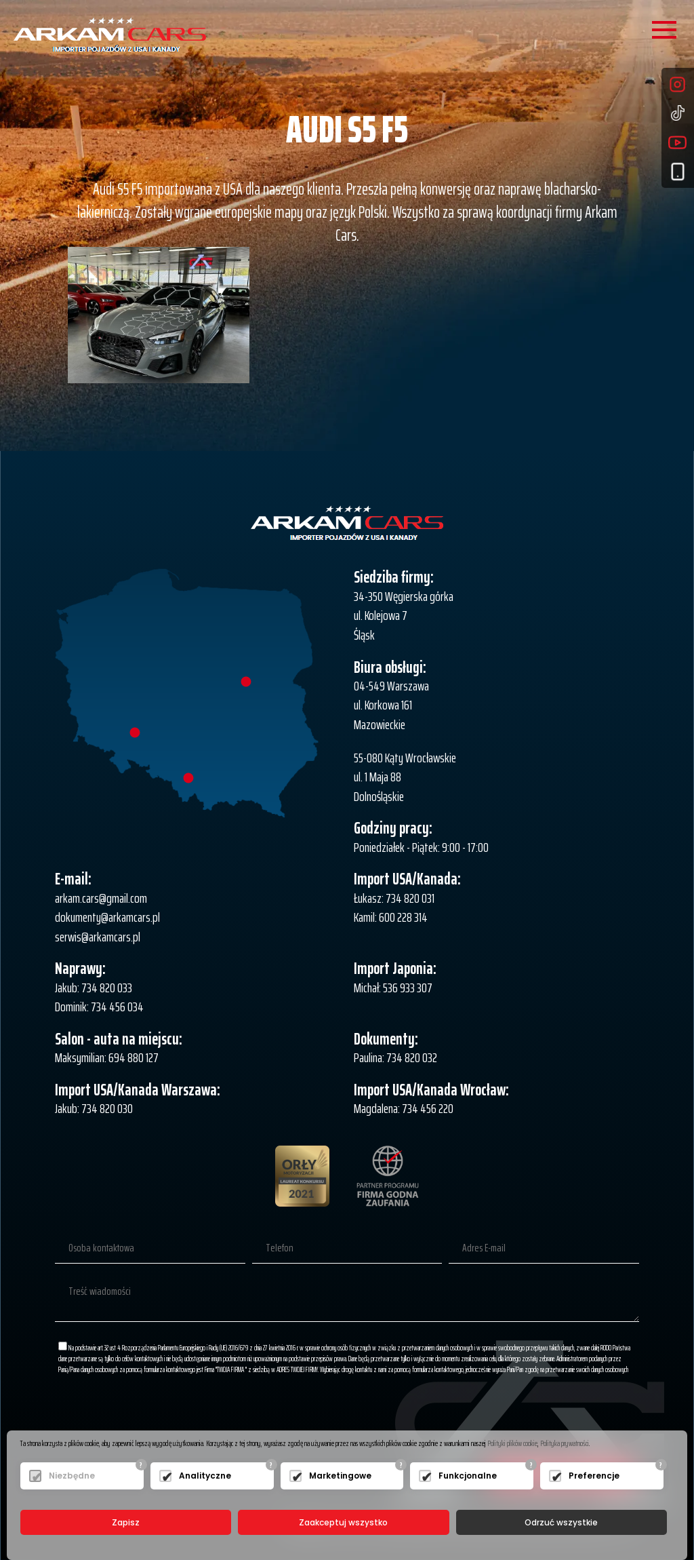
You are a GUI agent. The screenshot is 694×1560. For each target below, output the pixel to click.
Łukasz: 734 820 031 (394, 898)
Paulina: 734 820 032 (395, 1057)
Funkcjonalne (467, 1475)
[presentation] (536, 1416)
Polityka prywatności (564, 1443)
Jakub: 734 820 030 (94, 1108)
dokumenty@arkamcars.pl (107, 917)
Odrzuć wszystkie (561, 1522)
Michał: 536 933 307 (393, 987)
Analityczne (205, 1475)
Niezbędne (72, 1475)
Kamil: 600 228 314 (391, 917)
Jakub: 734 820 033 (93, 987)
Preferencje (594, 1475)
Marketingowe (340, 1475)
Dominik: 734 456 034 (99, 1006)
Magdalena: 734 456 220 (403, 1108)
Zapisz (126, 1522)
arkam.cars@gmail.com (101, 898)
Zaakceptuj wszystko (343, 1522)
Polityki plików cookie (512, 1443)
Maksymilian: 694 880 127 (107, 1057)
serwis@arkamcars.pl (97, 937)
